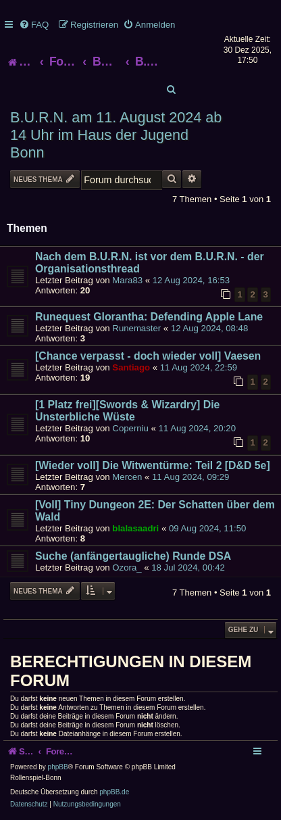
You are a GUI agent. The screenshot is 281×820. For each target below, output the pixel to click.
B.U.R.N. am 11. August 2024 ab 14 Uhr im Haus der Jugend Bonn (116, 135)
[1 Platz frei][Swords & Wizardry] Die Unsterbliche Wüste (127, 411)
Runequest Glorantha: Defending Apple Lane (149, 316)
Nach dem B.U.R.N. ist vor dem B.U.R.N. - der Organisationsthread (149, 262)
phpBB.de (114, 792)
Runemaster (136, 328)
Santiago (131, 367)
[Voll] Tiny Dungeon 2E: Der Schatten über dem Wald (155, 511)
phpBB (58, 767)
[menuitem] (34, 24)
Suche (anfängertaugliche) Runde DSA (133, 556)
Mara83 (127, 280)
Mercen (127, 477)
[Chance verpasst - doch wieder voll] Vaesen (148, 356)
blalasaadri (135, 528)
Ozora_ (126, 567)
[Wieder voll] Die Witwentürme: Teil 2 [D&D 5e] (152, 465)
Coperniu (130, 428)
